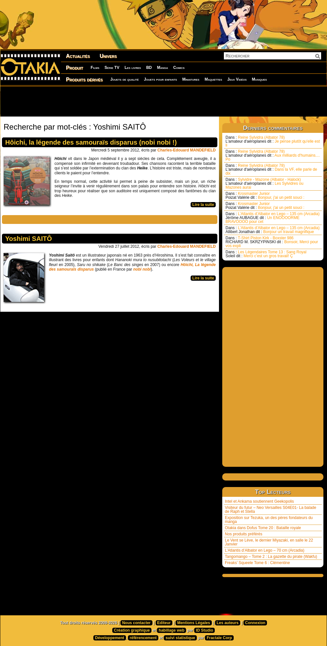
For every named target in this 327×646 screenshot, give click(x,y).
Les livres (133, 67)
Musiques (259, 79)
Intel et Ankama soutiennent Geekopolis (259, 501)
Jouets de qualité (124, 79)
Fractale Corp (219, 638)
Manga (162, 67)
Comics (179, 67)
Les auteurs (228, 623)
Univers (108, 56)
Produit (74, 68)
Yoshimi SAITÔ (28, 238)
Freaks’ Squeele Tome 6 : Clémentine (257, 562)
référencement (143, 638)
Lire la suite (203, 204)
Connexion (255, 623)
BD (149, 67)
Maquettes (213, 79)
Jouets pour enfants (160, 79)
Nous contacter (136, 623)
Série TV (111, 67)
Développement (109, 638)
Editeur (164, 623)
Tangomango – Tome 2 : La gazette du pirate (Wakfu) (271, 556)
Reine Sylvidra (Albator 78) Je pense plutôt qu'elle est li (273, 141)
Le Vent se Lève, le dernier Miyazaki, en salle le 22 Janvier (269, 542)
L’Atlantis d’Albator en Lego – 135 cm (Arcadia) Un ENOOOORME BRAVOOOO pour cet (272, 218)
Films (95, 67)
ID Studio (204, 630)
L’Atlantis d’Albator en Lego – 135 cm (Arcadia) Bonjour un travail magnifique (272, 230)
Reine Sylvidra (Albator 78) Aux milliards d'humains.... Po (273, 155)
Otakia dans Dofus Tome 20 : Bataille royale (263, 528)
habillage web (171, 630)
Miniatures (190, 79)
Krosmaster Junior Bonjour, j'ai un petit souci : (265, 195)
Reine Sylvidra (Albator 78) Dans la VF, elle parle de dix (271, 169)
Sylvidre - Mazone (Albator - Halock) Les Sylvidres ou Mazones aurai (265, 183)
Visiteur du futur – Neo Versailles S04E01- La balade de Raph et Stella (270, 509)
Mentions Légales (193, 623)
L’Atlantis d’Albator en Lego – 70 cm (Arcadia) (264, 550)
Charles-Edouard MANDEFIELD (186, 150)
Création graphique (132, 630)
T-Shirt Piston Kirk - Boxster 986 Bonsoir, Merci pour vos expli (272, 242)
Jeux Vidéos (236, 79)
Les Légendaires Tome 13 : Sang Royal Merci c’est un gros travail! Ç (266, 254)
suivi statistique (180, 638)
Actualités (78, 56)
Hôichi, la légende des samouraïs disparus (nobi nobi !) (91, 142)
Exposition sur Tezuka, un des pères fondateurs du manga (269, 519)
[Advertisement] (163, 101)
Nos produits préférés (243, 534)
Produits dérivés (84, 79)
